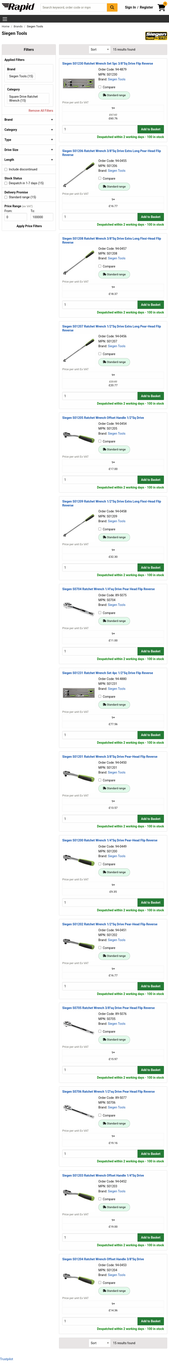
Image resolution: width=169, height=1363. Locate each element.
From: (10, 211)
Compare (106, 87)
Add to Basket (150, 129)
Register (146, 7)
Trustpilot (6, 1359)
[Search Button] (112, 7)
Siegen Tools (116, 79)
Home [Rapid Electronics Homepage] (6, 26)
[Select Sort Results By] (100, 50)
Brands (18, 26)
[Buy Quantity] (100, 129)
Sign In (130, 7)
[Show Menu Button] (5, 19)
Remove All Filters (41, 110)
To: (34, 211)
